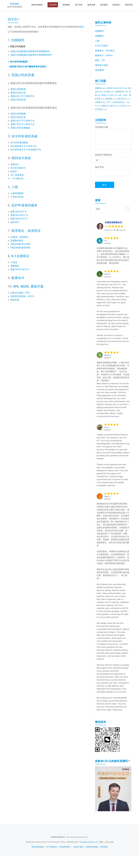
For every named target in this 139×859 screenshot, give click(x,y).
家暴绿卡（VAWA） (104, 55)
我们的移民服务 (37, 850)
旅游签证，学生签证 (105, 50)
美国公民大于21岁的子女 (22, 124)
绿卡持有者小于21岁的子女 (23, 146)
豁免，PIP (100, 60)
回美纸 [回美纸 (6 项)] (103, 109)
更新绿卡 (14, 164)
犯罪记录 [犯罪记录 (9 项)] (110, 102)
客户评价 (79, 5)
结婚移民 (17, 40)
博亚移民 (15, 3)
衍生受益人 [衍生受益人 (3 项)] (105, 112)
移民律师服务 (37, 5)
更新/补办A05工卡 (19, 215)
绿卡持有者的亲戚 (24, 136)
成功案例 (104, 5)
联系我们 (116, 5)
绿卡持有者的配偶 (18, 61)
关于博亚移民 (51, 850)
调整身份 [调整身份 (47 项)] (101, 88)
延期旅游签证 (16, 240)
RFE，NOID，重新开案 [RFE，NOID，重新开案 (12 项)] (112, 98)
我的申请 (129, 5)
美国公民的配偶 (18, 89)
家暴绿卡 (17, 277)
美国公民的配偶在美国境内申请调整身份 (30, 51)
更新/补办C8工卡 (18, 211)
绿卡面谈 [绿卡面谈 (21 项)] (119, 91)
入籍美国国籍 (16, 193)
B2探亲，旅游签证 (19, 236)
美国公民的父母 (18, 92)
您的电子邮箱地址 (103, 158)
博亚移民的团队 (92, 850)
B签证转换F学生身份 (20, 244)
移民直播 (91, 5)
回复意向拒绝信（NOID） (23, 296)
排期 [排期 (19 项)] (111, 95)
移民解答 (66, 5)
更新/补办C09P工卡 (19, 269)
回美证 (13, 171)
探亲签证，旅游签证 (26, 230)
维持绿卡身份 (21, 158)
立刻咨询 (52, 4)
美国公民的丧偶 (18, 99)
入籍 (14, 187)
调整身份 (14, 265)
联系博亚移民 (65, 850)
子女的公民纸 (16, 196)
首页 (81, 26)
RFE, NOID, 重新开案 (28, 286)
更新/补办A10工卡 (19, 218)
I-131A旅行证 (16, 178)
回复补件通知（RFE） (20, 292)
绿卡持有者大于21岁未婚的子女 (25, 149)
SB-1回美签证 (17, 174)
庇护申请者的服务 (24, 205)
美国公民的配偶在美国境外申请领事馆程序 (31, 54)
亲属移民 (99, 35)
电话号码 (99, 170)
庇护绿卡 (14, 222)
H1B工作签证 (101, 45)
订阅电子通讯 (78, 850)
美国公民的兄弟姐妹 (20, 127)
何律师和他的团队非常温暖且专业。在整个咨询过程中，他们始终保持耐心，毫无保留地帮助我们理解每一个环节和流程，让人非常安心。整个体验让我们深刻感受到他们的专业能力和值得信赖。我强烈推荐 (113, 259)
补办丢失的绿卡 (18, 167)
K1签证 (13, 262)
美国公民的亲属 (22, 75)
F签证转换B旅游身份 (20, 247)
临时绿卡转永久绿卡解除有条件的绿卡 (28, 66)
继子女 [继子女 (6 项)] (113, 109)
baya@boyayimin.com (89, 845)
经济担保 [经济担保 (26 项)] (106, 91)
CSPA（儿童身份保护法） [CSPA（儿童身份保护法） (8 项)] (112, 105)
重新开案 (14, 299)
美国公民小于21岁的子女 (22, 96)
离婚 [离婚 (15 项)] (120, 95)
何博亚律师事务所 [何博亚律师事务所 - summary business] (113, 226)
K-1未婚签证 (20, 256)
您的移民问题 (101, 130)
